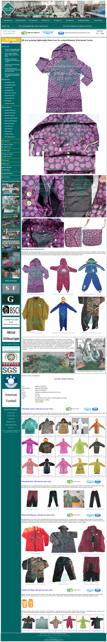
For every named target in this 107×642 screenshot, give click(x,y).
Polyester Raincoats (10, 110)
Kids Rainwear (9, 128)
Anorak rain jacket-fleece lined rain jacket (63, 435)
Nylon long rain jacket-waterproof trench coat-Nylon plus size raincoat (13, 70)
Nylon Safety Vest (9, 98)
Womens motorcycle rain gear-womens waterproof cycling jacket (91, 554)
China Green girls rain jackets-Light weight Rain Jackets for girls (83, 630)
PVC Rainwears (33, 20)
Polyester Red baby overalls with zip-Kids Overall (69, 630)
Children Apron (9, 134)
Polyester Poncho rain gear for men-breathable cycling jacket (97, 630)
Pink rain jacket (63, 475)
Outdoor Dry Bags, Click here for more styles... (37, 590)
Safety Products (98, 20)
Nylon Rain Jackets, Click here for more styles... (38, 409)
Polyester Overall (9, 115)
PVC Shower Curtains (7, 144)
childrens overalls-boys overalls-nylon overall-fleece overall (12, 60)
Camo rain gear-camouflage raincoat (47, 435)
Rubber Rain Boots (6, 167)
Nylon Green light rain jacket (80, 455)
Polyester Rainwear (21, 20)
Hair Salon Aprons (10, 136)
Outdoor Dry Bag (9, 103)
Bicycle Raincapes (9, 95)
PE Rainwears (69, 20)
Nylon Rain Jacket (10, 82)
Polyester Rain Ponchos (11, 118)
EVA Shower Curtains (7, 154)
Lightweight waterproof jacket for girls (63, 455)
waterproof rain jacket (29, 435)
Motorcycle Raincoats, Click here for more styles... (39, 515)
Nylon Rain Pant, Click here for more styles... (37, 481)
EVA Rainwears (45, 20)
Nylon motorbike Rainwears (35, 553)
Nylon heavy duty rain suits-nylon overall (35, 332)
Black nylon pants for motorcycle (63, 584)
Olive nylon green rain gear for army (97, 455)
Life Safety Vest (9, 126)
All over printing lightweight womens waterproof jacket (33, 26)
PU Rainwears (58, 20)
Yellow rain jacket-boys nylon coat (97, 475)
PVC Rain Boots (5, 169)
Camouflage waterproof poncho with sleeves (56, 630)
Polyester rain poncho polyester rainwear (42, 630)
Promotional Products (84, 20)
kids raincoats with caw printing (80, 435)
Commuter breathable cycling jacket (97, 435)
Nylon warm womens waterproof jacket (30, 475)
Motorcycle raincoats (10, 93)
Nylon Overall (5, 26)
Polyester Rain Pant (10, 113)
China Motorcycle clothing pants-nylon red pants (91, 584)
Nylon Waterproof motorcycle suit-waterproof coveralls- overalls (35, 584)
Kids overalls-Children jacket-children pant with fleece (77, 26)
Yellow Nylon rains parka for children (80, 475)
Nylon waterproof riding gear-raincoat (47, 475)
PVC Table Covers (6, 147)
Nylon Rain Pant (9, 90)
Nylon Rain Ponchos (10, 85)
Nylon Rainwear (8, 20)
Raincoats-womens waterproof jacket (30, 455)
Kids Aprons (8, 100)
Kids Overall (8, 131)
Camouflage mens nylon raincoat (46, 455)
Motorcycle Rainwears (11, 120)
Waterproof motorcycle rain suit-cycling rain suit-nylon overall (12, 75)
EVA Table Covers (6, 156)
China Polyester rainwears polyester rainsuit (28, 630)
